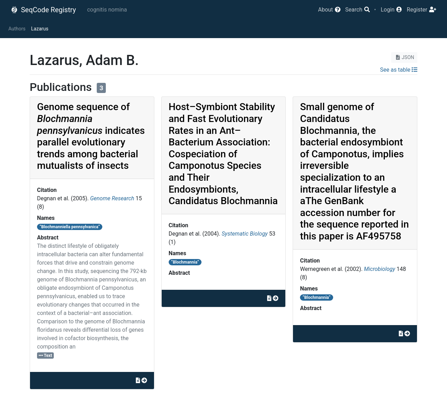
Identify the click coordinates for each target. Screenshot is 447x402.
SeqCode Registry (43, 10)
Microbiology (379, 269)
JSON (404, 57)
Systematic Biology (245, 233)
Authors (16, 28)
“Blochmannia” (185, 262)
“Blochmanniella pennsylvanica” (69, 226)
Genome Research (112, 198)
